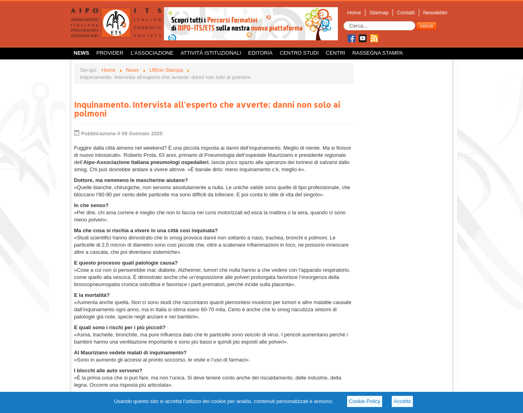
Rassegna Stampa (377, 53)
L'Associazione (151, 53)
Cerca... (343, 21)
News (81, 53)
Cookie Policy (365, 401)
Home (354, 13)
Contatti (406, 13)
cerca (426, 26)
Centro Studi (299, 53)
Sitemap (379, 13)
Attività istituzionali (211, 53)
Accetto (402, 401)
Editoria (260, 53)
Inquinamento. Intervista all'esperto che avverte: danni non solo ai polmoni (207, 109)
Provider (110, 53)
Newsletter (435, 13)
